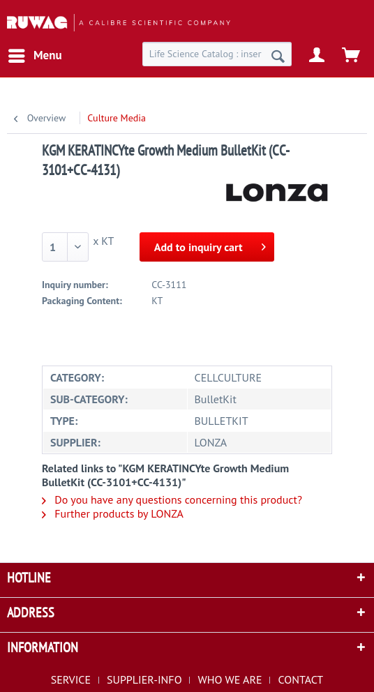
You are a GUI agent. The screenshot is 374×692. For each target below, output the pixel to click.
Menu (35, 54)
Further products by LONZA (113, 513)
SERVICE (71, 679)
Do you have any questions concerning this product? (172, 499)
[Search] (278, 56)
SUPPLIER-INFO (144, 679)
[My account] (317, 56)
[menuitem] (34, 56)
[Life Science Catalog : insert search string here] (217, 54)
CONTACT (300, 679)
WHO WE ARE (230, 679)
